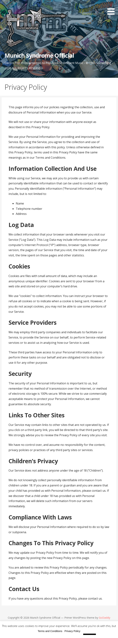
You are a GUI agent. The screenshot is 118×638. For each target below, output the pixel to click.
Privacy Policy (72, 631)
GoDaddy (104, 617)
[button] (112, 8)
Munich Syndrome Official (39, 55)
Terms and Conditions (50, 631)
